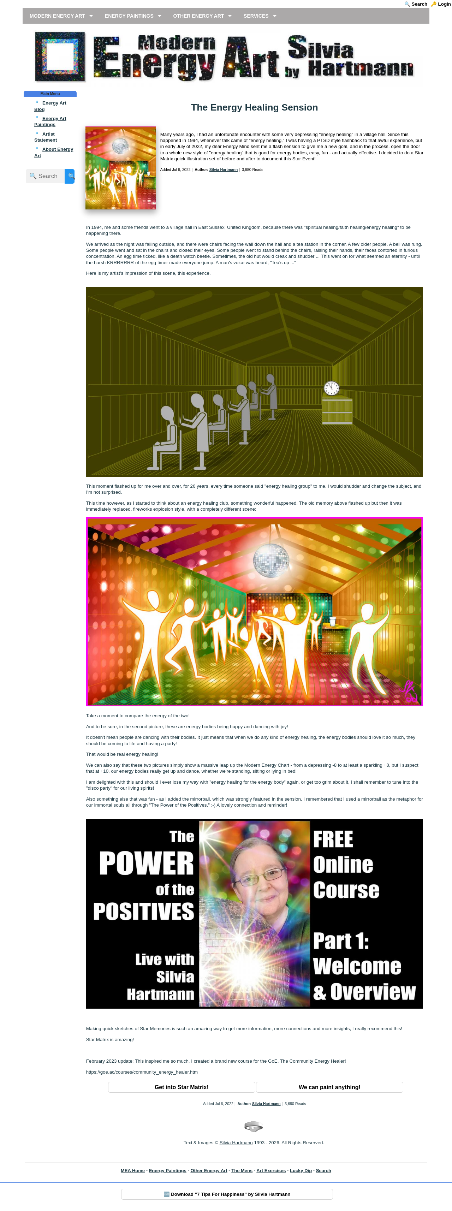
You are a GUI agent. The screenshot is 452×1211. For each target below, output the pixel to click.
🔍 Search (415, 4)
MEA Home (133, 1170)
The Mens (241, 1170)
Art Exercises (271, 1170)
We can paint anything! (330, 1087)
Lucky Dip (301, 1170)
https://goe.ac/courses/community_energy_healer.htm (142, 1072)
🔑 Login (441, 4)
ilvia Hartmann (238, 1142)
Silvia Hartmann (223, 169)
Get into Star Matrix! (182, 1087)
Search (323, 1170)
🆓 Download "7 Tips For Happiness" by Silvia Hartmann (227, 1194)
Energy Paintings (167, 1170)
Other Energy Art (208, 1170)
